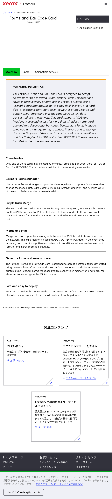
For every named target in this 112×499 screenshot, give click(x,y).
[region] (56, 485)
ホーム (38, 4)
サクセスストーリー (86, 467)
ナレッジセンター (87, 457)
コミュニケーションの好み (54, 462)
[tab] (11, 72)
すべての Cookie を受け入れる (23, 492)
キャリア (7, 467)
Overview (11, 72)
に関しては (9, 462)
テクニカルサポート (50, 467)
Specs (26, 72)
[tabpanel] (56, 189)
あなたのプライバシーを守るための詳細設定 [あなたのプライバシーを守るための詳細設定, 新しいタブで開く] (59, 484)
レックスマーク (13, 457)
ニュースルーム (84, 462)
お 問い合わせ (49, 457)
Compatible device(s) (46, 72)
